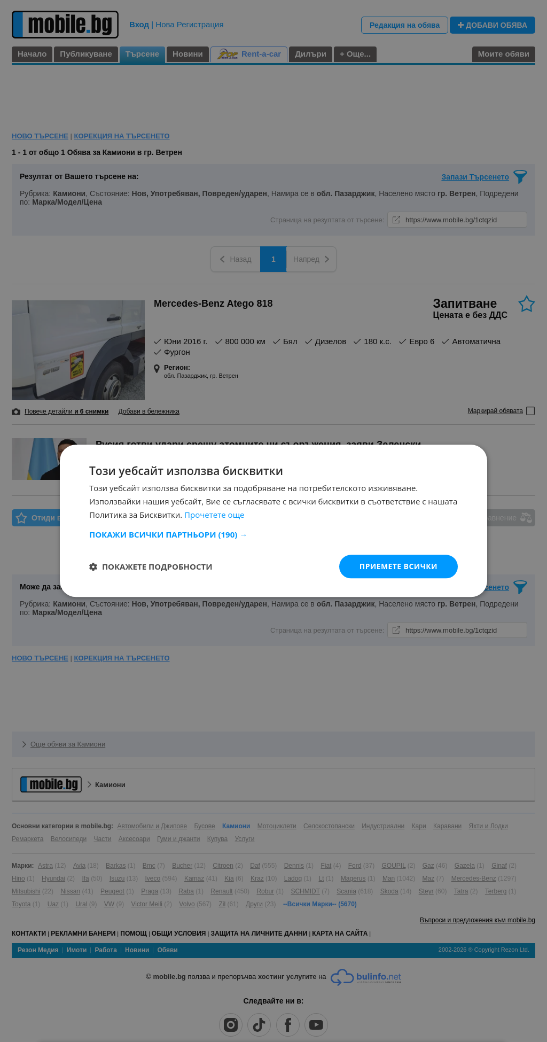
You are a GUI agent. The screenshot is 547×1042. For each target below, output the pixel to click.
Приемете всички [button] (398, 566)
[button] (273, 534)
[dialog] (273, 521)
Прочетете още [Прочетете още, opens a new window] (214, 514)
